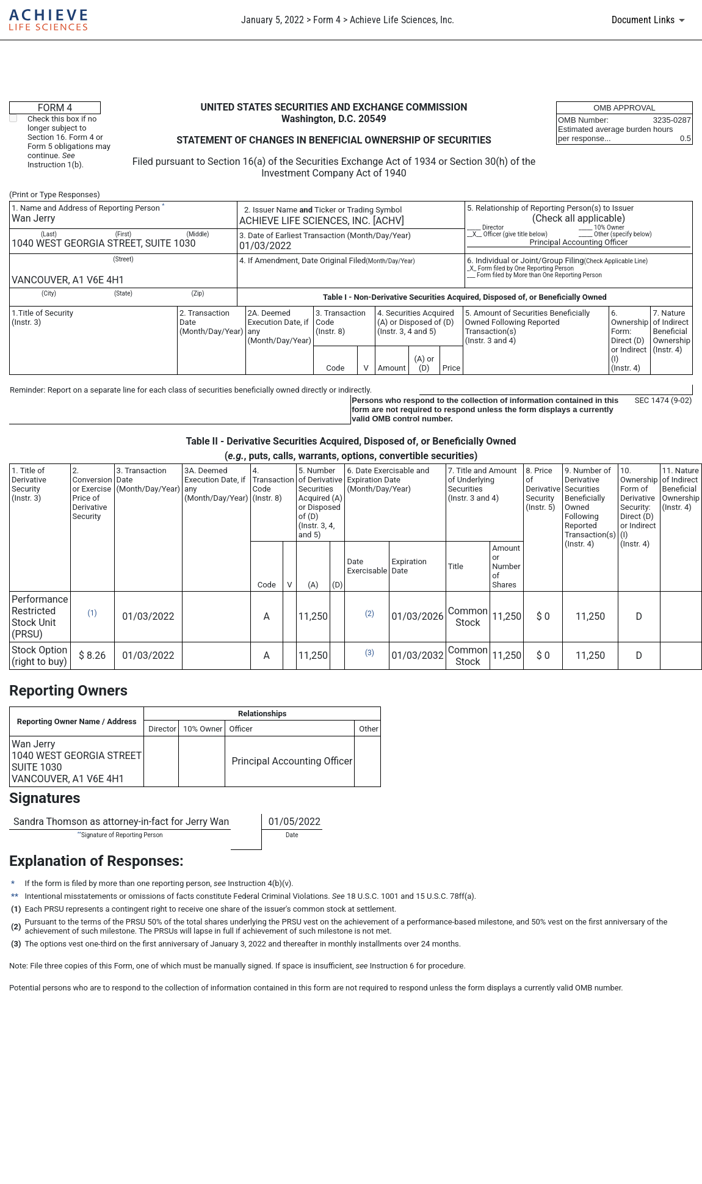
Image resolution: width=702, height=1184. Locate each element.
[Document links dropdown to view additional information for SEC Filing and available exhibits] (650, 20)
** (79, 833)
